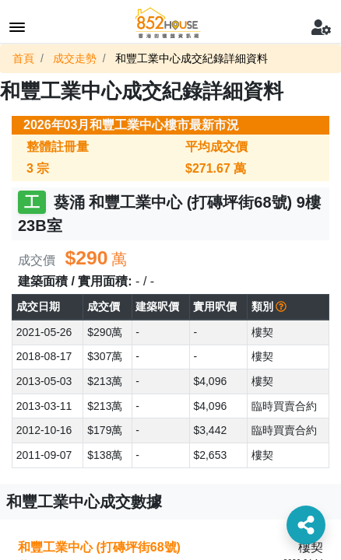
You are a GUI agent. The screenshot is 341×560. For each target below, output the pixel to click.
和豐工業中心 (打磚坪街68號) (99, 547)
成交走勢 (75, 58)
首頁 (23, 58)
